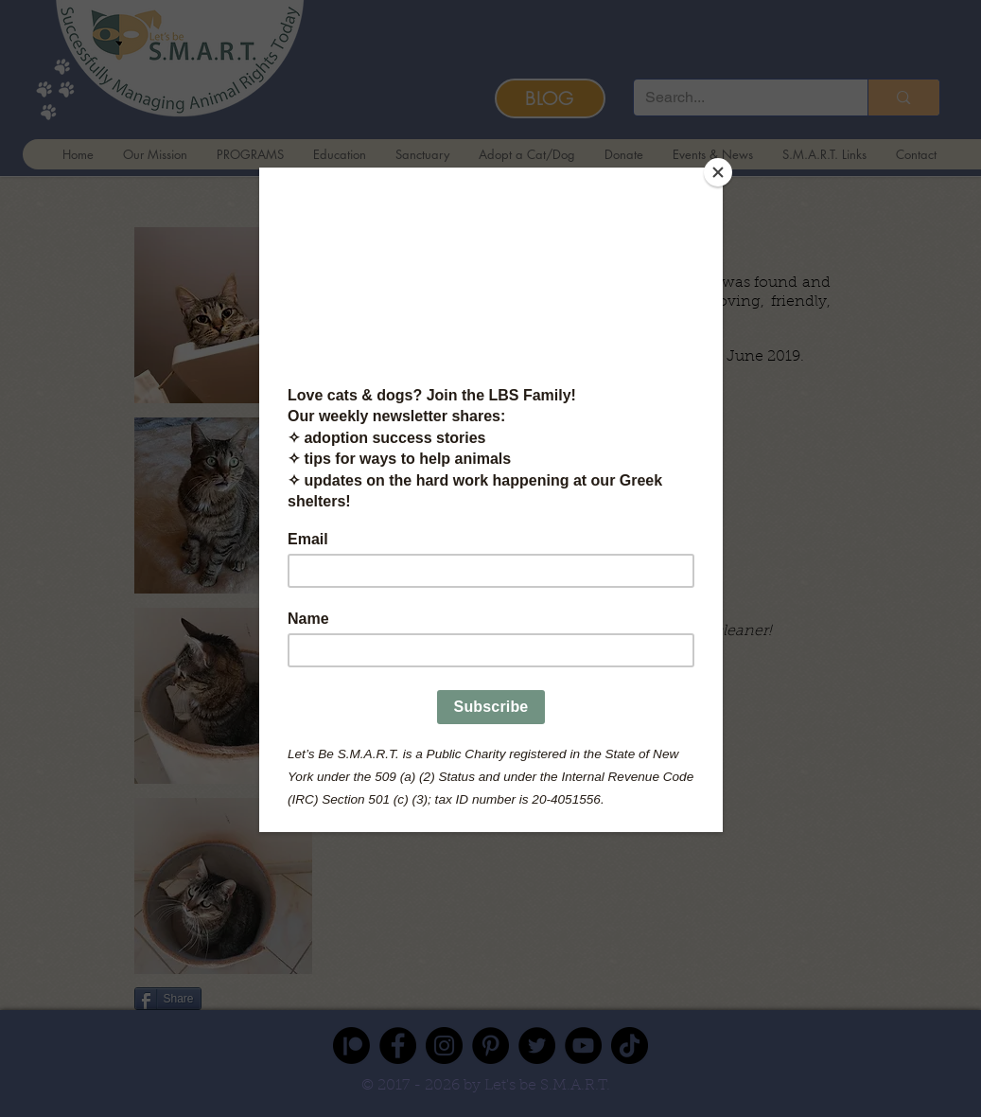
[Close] (718, 172)
